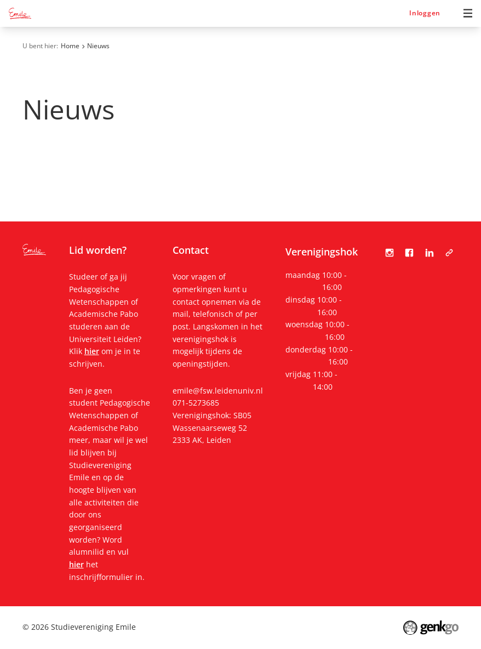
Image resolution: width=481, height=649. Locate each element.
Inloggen (424, 13)
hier (91, 351)
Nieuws (98, 45)
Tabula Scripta (449, 252)
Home (70, 45)
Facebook (409, 252)
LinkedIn (429, 252)
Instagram (389, 252)
